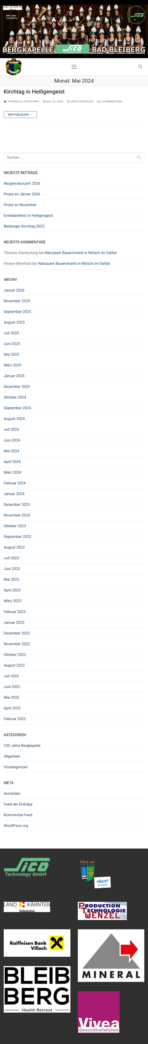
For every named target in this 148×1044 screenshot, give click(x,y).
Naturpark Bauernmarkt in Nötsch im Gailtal (80, 253)
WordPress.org (16, 825)
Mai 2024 (11, 451)
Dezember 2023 (17, 504)
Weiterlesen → (20, 114)
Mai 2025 (11, 354)
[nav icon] (74, 67)
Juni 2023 (12, 569)
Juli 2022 (11, 676)
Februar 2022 (15, 719)
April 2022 (12, 708)
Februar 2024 (15, 483)
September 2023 (17, 536)
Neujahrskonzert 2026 (22, 183)
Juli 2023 (11, 558)
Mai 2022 (11, 697)
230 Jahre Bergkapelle (22, 745)
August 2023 (14, 547)
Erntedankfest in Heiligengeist (28, 215)
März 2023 (12, 601)
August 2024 (14, 418)
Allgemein (12, 756)
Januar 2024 (14, 494)
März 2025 (12, 365)
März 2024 (12, 472)
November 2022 (17, 644)
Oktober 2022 (15, 654)
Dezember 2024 (17, 386)
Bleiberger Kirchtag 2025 (24, 226)
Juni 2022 (12, 687)
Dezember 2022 (17, 633)
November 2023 (17, 515)
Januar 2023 (14, 622)
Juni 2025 (12, 344)
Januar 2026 (14, 290)
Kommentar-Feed (18, 815)
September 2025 (17, 311)
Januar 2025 (14, 376)
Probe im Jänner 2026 (22, 194)
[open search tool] (140, 67)
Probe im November (20, 205)
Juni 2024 (12, 440)
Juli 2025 (11, 333)
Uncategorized (80, 101)
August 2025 (14, 322)
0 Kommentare (109, 101)
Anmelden (12, 793)
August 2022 (14, 665)
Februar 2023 (15, 612)
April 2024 (12, 462)
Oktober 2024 (15, 397)
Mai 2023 (11, 579)
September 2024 (17, 408)
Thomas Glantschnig (21, 101)
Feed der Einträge (18, 804)
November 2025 (17, 301)
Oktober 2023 (15, 526)
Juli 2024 (11, 429)
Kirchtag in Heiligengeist (34, 91)
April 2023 (12, 590)
